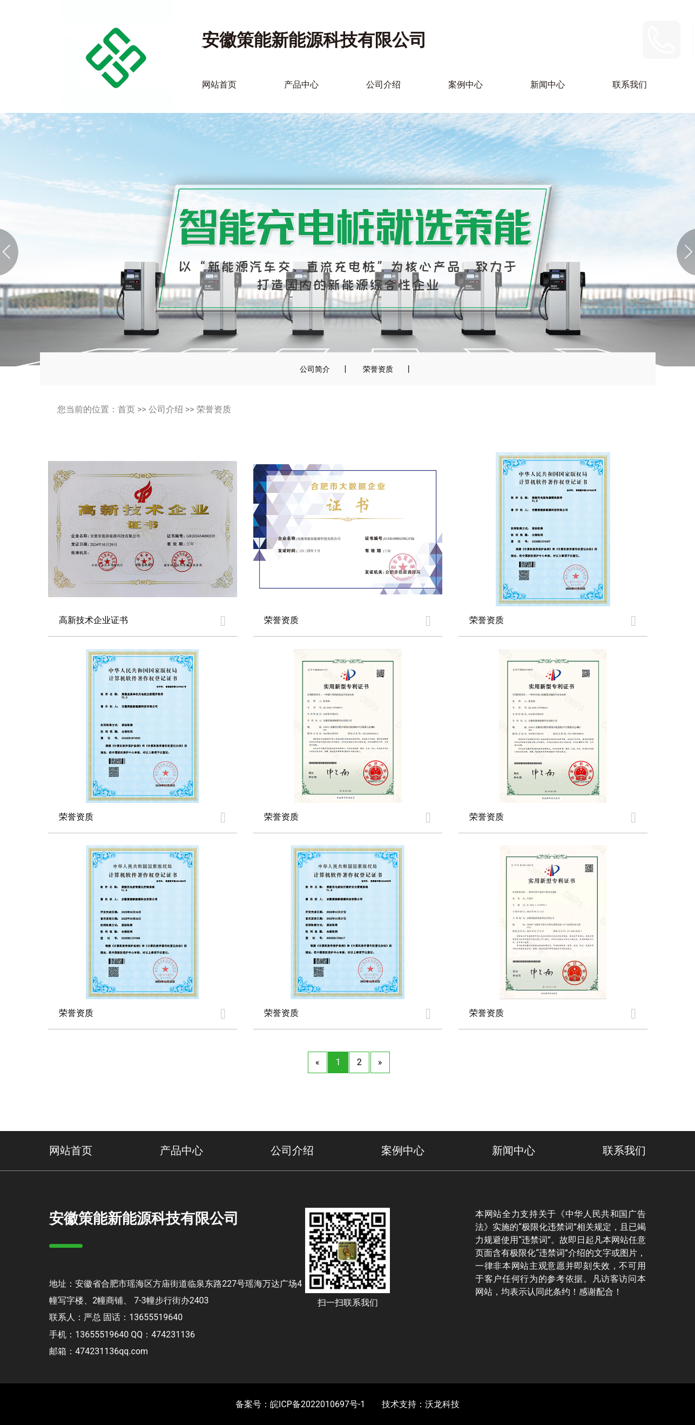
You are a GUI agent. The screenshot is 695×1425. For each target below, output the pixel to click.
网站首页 (219, 84)
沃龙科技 (442, 1404)
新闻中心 (547, 84)
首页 (126, 409)
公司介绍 (383, 84)
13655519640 (611, 39)
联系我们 (629, 84)
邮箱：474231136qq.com (98, 1351)
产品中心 (301, 84)
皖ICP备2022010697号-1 (317, 1404)
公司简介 (315, 369)
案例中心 (465, 84)
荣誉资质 (378, 369)
